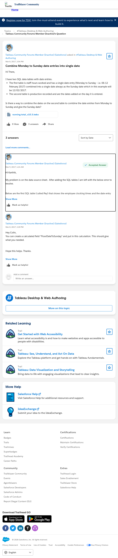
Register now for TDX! (18, 20)
